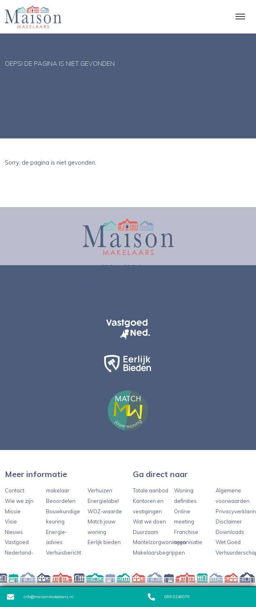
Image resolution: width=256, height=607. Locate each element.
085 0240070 (169, 597)
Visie (11, 521)
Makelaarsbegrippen (159, 552)
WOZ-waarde (105, 511)
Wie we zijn (19, 501)
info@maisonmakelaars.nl (40, 597)
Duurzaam (145, 532)
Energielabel (103, 501)
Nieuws (14, 532)
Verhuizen (100, 490)
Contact (14, 490)
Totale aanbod (150, 490)
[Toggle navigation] (240, 16)
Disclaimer (229, 521)
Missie (13, 511)
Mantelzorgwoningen (159, 542)
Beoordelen (61, 501)
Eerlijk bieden (104, 542)
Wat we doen (149, 521)
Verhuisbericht (63, 552)
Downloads (230, 532)
